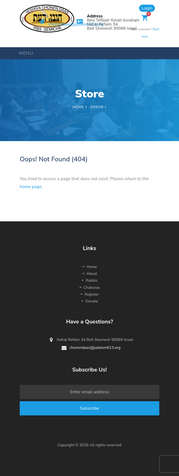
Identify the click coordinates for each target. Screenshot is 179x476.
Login (147, 8)
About (89, 273)
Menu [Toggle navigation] (26, 53)
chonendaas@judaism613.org (75, 24)
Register (89, 294)
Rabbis (89, 280)
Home (80, 107)
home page (31, 187)
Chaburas (89, 287)
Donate (89, 301)
